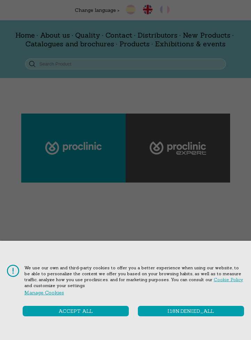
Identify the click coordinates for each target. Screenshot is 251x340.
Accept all (75, 311)
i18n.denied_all (190, 311)
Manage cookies (44, 292)
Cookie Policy (228, 279)
